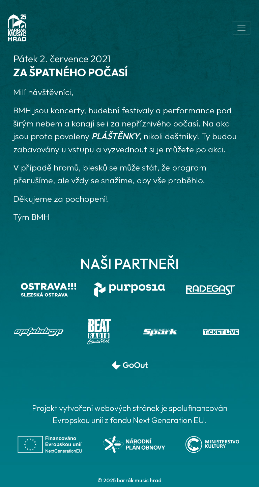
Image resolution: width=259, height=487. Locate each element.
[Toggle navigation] (241, 28)
